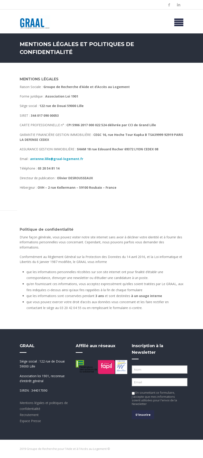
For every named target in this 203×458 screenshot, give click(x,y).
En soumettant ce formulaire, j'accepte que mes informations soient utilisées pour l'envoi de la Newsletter (154, 398)
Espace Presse (30, 421)
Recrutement (29, 415)
